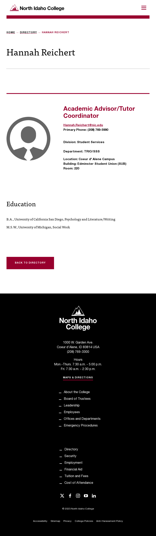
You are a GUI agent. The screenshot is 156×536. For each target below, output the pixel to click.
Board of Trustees (77, 399)
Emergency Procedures (81, 426)
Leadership (72, 405)
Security (70, 456)
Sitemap (55, 521)
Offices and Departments (82, 419)
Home (10, 32)
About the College (77, 392)
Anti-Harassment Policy (109, 521)
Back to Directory (30, 263)
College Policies (84, 521)
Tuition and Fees (76, 476)
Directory (28, 32)
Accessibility (40, 521)
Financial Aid (73, 469)
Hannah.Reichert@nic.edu (83, 125)
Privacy (67, 521)
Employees (72, 412)
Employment (73, 463)
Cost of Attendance (78, 483)
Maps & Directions (78, 377)
